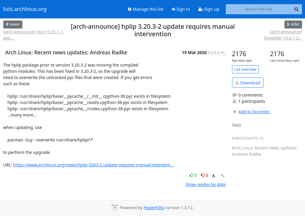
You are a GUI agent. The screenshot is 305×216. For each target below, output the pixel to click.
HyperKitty (154, 207)
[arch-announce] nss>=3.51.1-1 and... (33, 35)
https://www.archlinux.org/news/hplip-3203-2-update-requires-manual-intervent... (93, 165)
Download (247, 83)
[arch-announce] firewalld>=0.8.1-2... (283, 35)
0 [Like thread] (194, 175)
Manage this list (146, 9)
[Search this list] (259, 9)
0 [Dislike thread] (204, 175)
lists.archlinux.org (25, 9)
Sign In (181, 9)
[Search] (296, 9)
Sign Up (209, 9)
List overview (245, 69)
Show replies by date (205, 184)
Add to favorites (251, 111)
